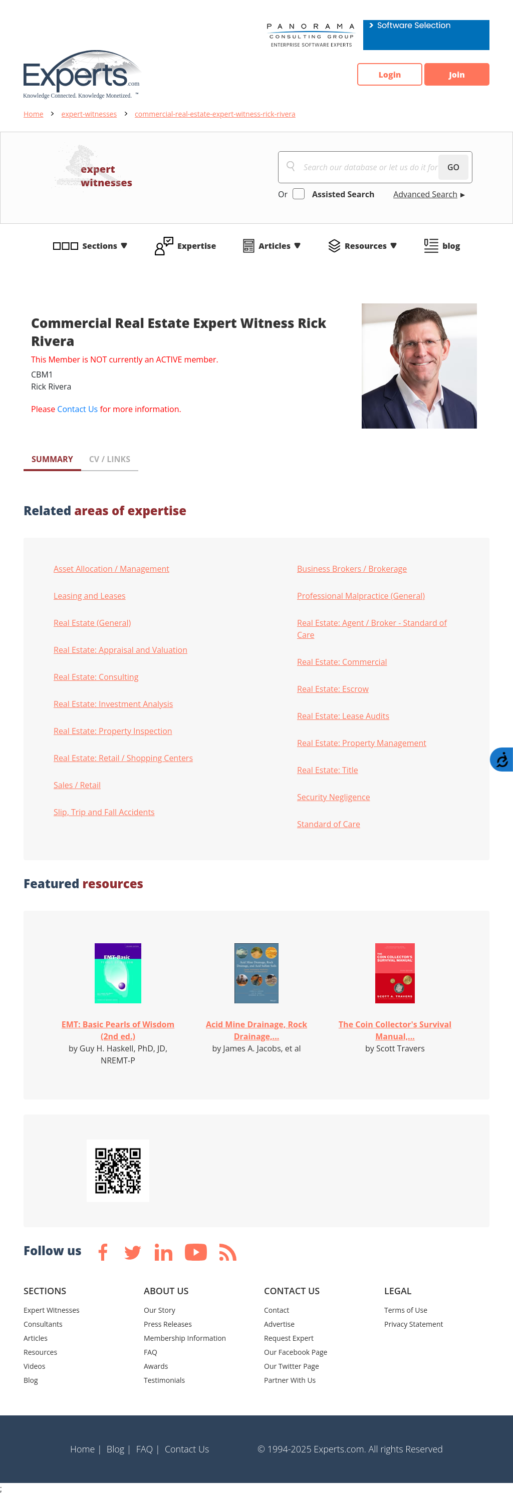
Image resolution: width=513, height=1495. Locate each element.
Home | (86, 1449)
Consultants (43, 1324)
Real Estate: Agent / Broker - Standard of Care (372, 628)
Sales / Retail (77, 785)
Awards (156, 1366)
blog (451, 245)
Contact (276, 1310)
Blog (31, 1380)
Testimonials (164, 1380)
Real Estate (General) (92, 622)
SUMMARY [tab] (52, 459)
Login (389, 74)
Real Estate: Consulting (96, 676)
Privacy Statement (413, 1324)
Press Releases (168, 1324)
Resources (366, 245)
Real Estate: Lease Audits (343, 715)
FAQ (150, 1352)
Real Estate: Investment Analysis (113, 703)
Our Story (159, 1310)
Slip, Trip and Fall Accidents (104, 812)
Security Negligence (333, 797)
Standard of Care (328, 824)
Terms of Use (405, 1310)
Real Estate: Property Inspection (113, 730)
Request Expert (289, 1338)
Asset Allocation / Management (111, 568)
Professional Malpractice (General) (361, 595)
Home (34, 114)
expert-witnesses (89, 114)
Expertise (196, 245)
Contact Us (77, 409)
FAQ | (148, 1449)
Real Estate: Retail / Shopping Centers (123, 758)
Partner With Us (290, 1380)
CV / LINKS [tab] (109, 459)
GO (453, 167)
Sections (100, 245)
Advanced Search (425, 194)
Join (457, 74)
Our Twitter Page (291, 1366)
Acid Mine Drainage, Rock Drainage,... (256, 1030)
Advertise (279, 1324)
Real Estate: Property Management (361, 743)
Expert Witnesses (52, 1310)
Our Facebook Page (295, 1352)
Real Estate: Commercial (342, 661)
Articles (275, 245)
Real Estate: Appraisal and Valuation (120, 649)
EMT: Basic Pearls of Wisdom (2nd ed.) (118, 1030)
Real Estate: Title (327, 770)
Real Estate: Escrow (333, 688)
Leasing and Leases (90, 595)
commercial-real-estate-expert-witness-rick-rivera (215, 114)
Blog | (119, 1449)
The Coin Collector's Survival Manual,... (395, 1030)
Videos (34, 1366)
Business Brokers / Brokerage (352, 568)
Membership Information (185, 1338)
